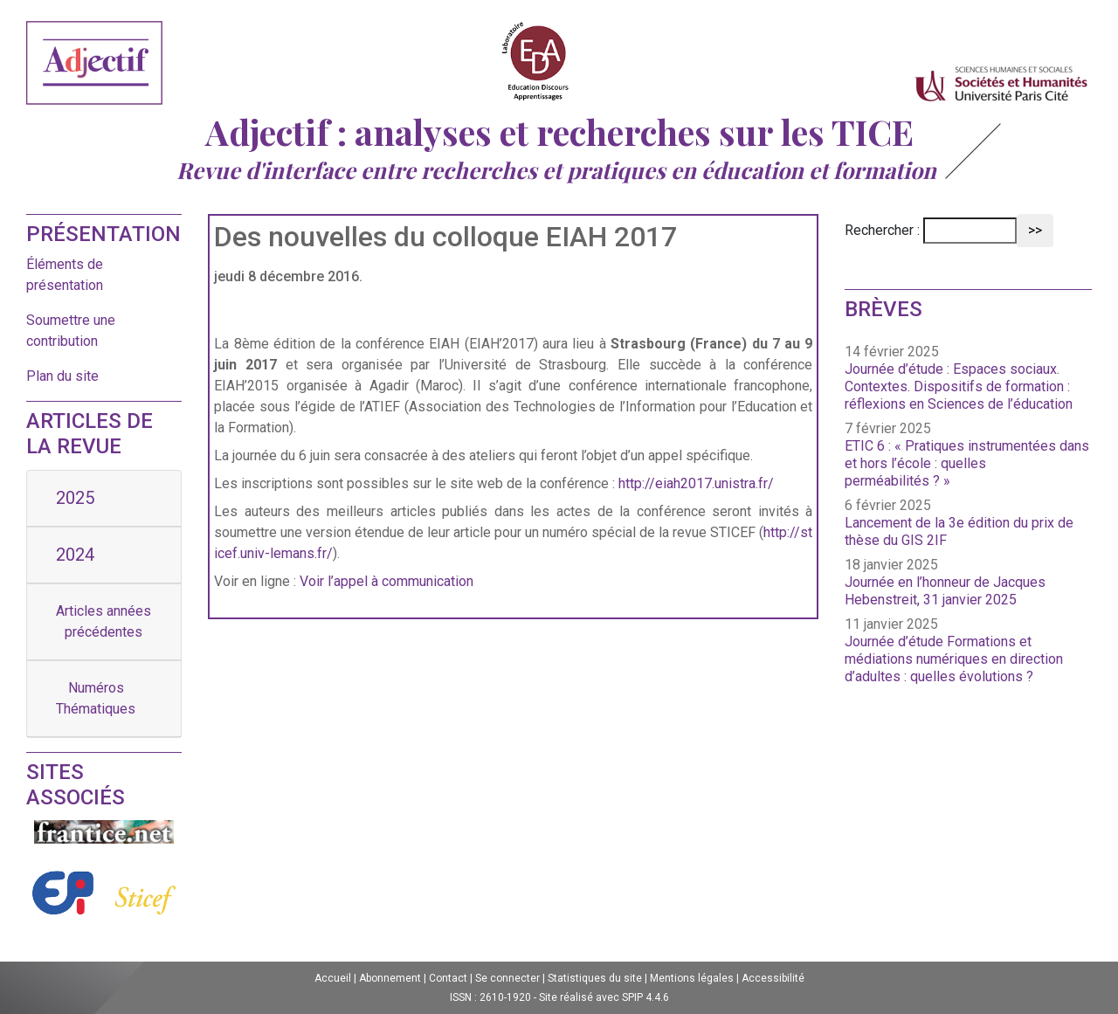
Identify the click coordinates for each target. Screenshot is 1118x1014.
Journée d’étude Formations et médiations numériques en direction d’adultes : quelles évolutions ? (954, 659)
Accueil (332, 978)
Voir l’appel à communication (386, 581)
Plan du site (62, 376)
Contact (448, 978)
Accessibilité (773, 978)
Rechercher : (882, 230)
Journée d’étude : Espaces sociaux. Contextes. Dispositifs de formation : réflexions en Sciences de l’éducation (959, 386)
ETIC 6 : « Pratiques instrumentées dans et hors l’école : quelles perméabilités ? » (967, 463)
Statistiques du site (595, 978)
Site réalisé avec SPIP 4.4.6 (604, 997)
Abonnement (390, 978)
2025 (75, 497)
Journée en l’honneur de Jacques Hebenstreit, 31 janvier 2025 (945, 591)
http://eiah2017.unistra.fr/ (696, 483)
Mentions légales (692, 978)
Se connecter (507, 978)
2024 (75, 554)
